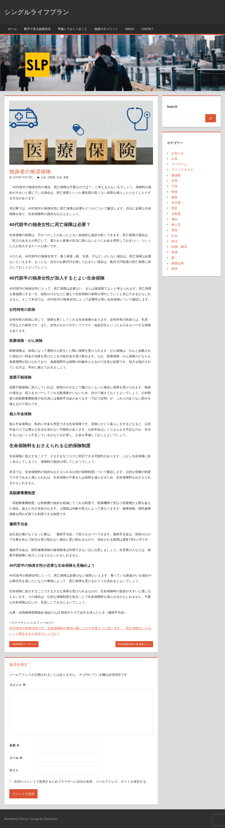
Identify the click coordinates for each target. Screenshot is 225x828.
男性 (174, 230)
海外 (174, 219)
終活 (174, 241)
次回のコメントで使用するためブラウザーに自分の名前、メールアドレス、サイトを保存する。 (81, 781)
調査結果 (177, 263)
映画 (174, 191)
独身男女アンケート (24, 644)
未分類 (176, 202)
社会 (59, 177)
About (129, 29)
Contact (147, 29)
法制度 (51, 177)
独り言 (176, 224)
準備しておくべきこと (72, 29)
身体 (174, 268)
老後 (65, 177)
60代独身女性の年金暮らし (133, 644)
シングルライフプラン (38, 12)
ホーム (12, 29)
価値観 (176, 175)
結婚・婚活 (179, 246)
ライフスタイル (182, 169)
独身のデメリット (106, 29)
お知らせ (177, 153)
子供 (174, 186)
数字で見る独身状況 (37, 29)
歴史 (174, 208)
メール (16, 758)
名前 (14, 745)
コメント (17, 685)
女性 (174, 180)
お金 (43, 177)
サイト (14, 770)
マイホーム (179, 164)
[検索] (210, 118)
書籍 (174, 197)
